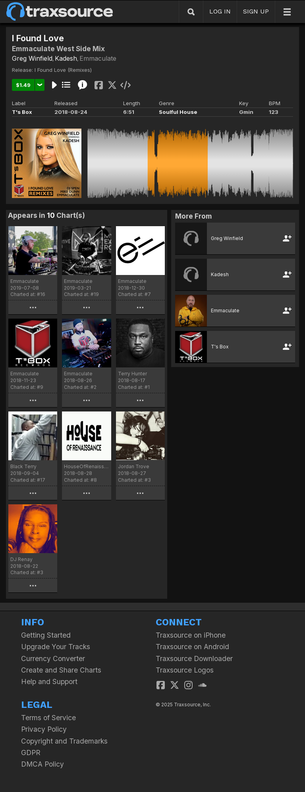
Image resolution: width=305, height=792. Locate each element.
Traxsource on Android (192, 646)
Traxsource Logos (185, 670)
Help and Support (49, 681)
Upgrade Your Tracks (55, 646)
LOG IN (220, 11)
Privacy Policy (44, 729)
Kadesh (66, 58)
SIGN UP (256, 11)
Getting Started (46, 635)
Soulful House (178, 112)
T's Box (22, 112)
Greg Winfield (32, 58)
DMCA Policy (42, 764)
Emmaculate (97, 58)
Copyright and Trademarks (64, 741)
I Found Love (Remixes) (63, 70)
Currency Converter (53, 658)
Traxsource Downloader (194, 658)
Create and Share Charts (61, 670)
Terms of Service (48, 717)
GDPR (31, 752)
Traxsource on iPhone (191, 635)
